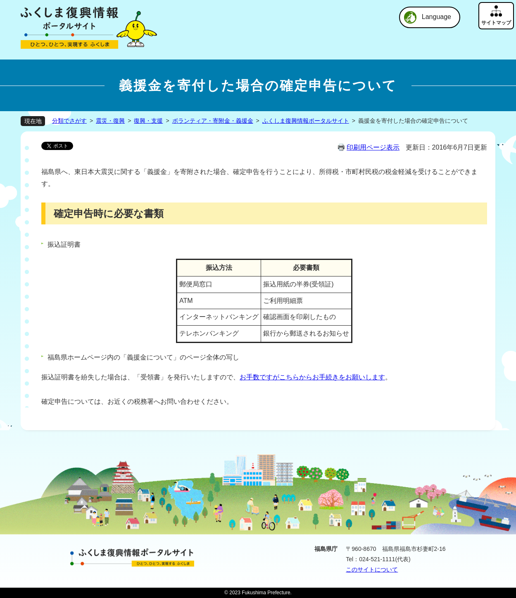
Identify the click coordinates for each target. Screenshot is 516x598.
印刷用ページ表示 (373, 147)
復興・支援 (148, 120)
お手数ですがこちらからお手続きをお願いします (312, 377)
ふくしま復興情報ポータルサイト (305, 120)
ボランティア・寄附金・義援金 (212, 120)
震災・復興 (110, 120)
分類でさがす (69, 120)
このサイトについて (372, 569)
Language (436, 16)
